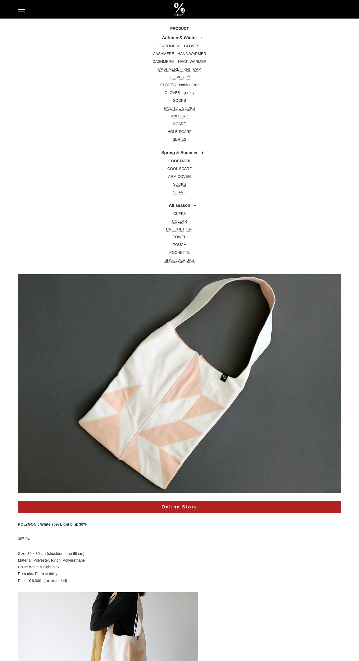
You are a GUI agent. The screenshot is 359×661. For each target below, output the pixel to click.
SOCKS (179, 100)
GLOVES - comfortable (179, 85)
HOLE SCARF (179, 131)
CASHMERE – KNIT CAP (179, 69)
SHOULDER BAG (179, 260)
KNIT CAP (179, 116)
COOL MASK (179, 161)
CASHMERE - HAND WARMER (179, 54)
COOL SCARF (179, 169)
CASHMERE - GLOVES (179, 46)
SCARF (179, 124)
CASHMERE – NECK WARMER (180, 61)
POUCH (179, 245)
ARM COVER (179, 176)
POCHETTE (179, 252)
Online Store (179, 507)
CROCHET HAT (179, 229)
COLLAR (179, 221)
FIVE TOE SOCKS (179, 108)
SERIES (179, 139)
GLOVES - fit (180, 77)
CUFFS (179, 213)
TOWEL (179, 237)
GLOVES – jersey (180, 93)
